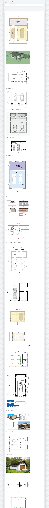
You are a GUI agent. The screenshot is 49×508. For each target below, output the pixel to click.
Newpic (8, 2)
